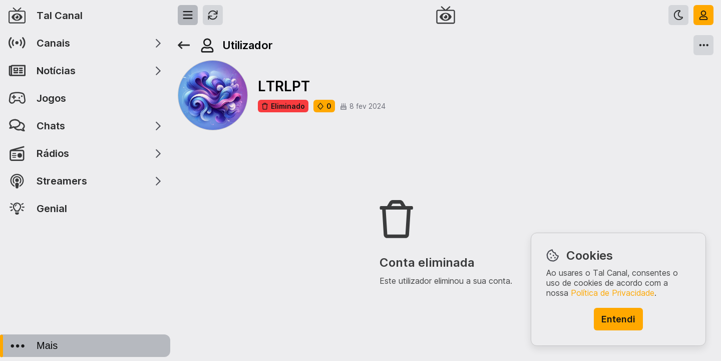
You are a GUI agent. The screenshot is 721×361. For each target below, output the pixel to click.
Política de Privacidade (612, 293)
